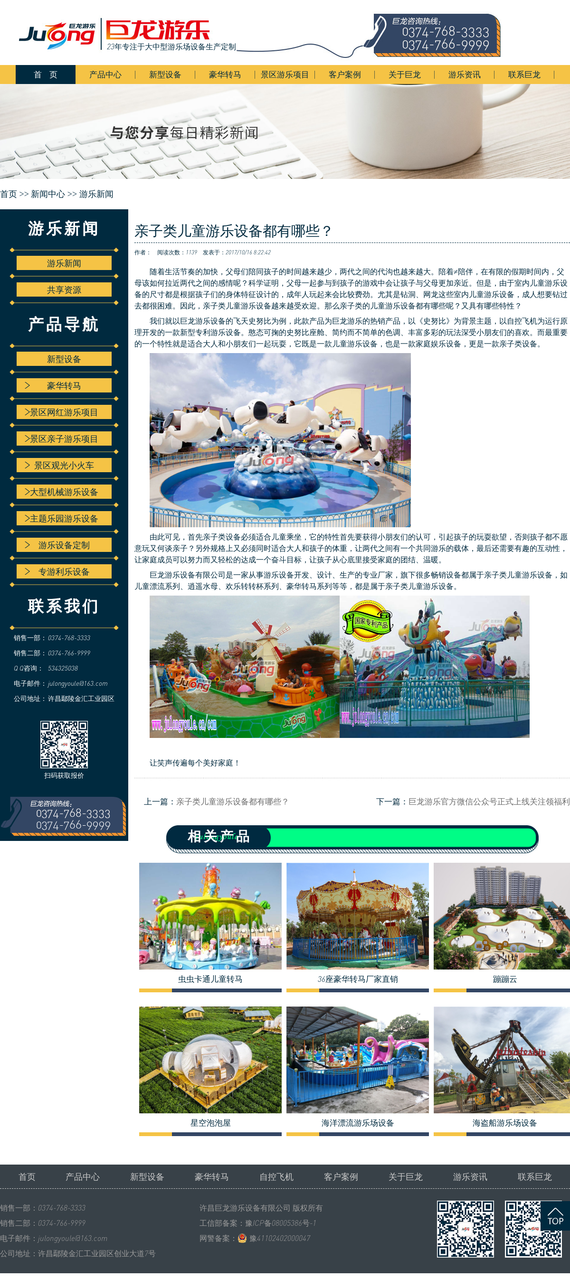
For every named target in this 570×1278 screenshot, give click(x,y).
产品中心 (105, 74)
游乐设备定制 (57, 545)
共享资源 (64, 289)
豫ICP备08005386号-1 (280, 1223)
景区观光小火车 (59, 465)
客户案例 (345, 74)
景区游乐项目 (285, 74)
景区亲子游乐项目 (61, 438)
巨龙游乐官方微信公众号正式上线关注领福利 (489, 801)
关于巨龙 (405, 74)
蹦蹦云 (505, 979)
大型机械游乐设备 (61, 491)
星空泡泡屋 (210, 1123)
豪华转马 (225, 74)
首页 (27, 1176)
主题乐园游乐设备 (61, 518)
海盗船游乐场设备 (505, 1123)
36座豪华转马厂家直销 (358, 979)
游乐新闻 (96, 194)
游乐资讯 (464, 74)
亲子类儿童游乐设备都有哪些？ (232, 801)
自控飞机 (276, 1176)
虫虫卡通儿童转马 (210, 979)
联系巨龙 (524, 74)
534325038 (63, 668)
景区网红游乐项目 (61, 412)
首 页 (45, 74)
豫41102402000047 (279, 1238)
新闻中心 (48, 194)
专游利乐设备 (57, 571)
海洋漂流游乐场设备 (358, 1123)
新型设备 (165, 74)
